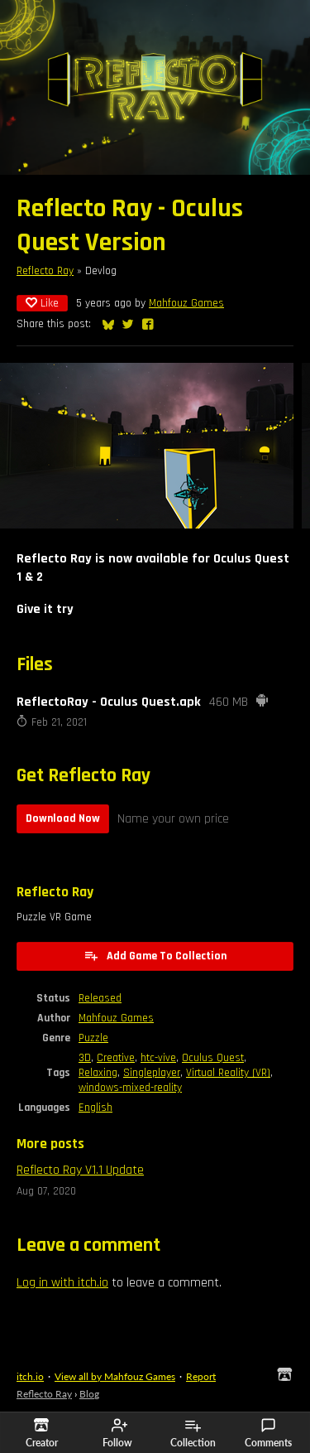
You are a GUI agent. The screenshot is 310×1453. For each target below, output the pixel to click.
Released (100, 998)
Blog (89, 1394)
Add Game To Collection (155, 955)
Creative (116, 1057)
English (95, 1107)
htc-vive (158, 1057)
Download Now (63, 818)
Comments (268, 1433)
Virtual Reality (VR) (228, 1072)
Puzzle (93, 1038)
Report (201, 1376)
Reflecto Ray (45, 270)
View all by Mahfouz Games (115, 1376)
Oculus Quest (213, 1057)
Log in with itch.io (62, 1282)
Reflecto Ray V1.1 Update (80, 1170)
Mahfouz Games (186, 303)
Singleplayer (151, 1072)
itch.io (30, 1376)
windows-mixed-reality (130, 1087)
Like (42, 303)
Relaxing (98, 1072)
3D (85, 1057)
